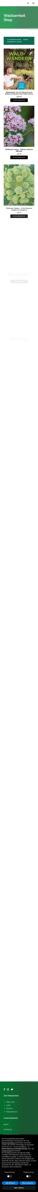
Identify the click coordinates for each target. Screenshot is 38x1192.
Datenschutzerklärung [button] (8, 1143)
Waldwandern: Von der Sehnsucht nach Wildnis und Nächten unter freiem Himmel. (19, 93)
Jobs (8, 1105)
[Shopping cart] (27, 3)
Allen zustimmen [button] (27, 1183)
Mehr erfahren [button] (19, 1188)
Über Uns (10, 1102)
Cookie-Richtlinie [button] (7, 1151)
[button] (33, 3)
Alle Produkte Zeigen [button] (14, 39)
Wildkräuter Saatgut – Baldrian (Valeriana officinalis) (19, 158)
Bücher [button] (25, 39)
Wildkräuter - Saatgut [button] (14, 41)
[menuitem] (14, 40)
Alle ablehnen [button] (10, 1183)
